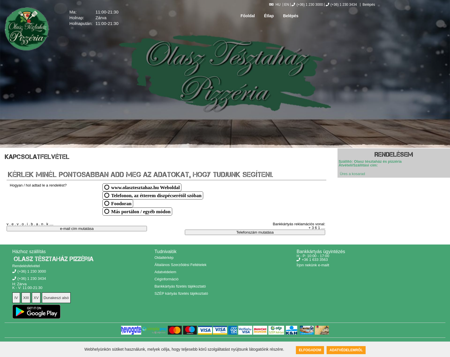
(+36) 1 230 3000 (307, 5)
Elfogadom (310, 350)
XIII (26, 298)
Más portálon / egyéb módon (140, 211)
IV (16, 298)
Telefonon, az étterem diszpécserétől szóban (156, 195)
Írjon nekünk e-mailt (312, 265)
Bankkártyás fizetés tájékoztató (180, 286)
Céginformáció (166, 279)
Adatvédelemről (346, 350)
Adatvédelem (165, 272)
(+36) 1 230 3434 (341, 5)
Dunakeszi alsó (56, 298)
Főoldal (247, 15)
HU (274, 5)
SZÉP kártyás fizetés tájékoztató (181, 293)
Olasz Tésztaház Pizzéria (54, 258)
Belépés (368, 5)
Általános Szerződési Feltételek (180, 265)
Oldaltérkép (163, 257)
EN (286, 5)
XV (36, 298)
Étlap (269, 15)
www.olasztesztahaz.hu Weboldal (145, 187)
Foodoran (121, 203)
